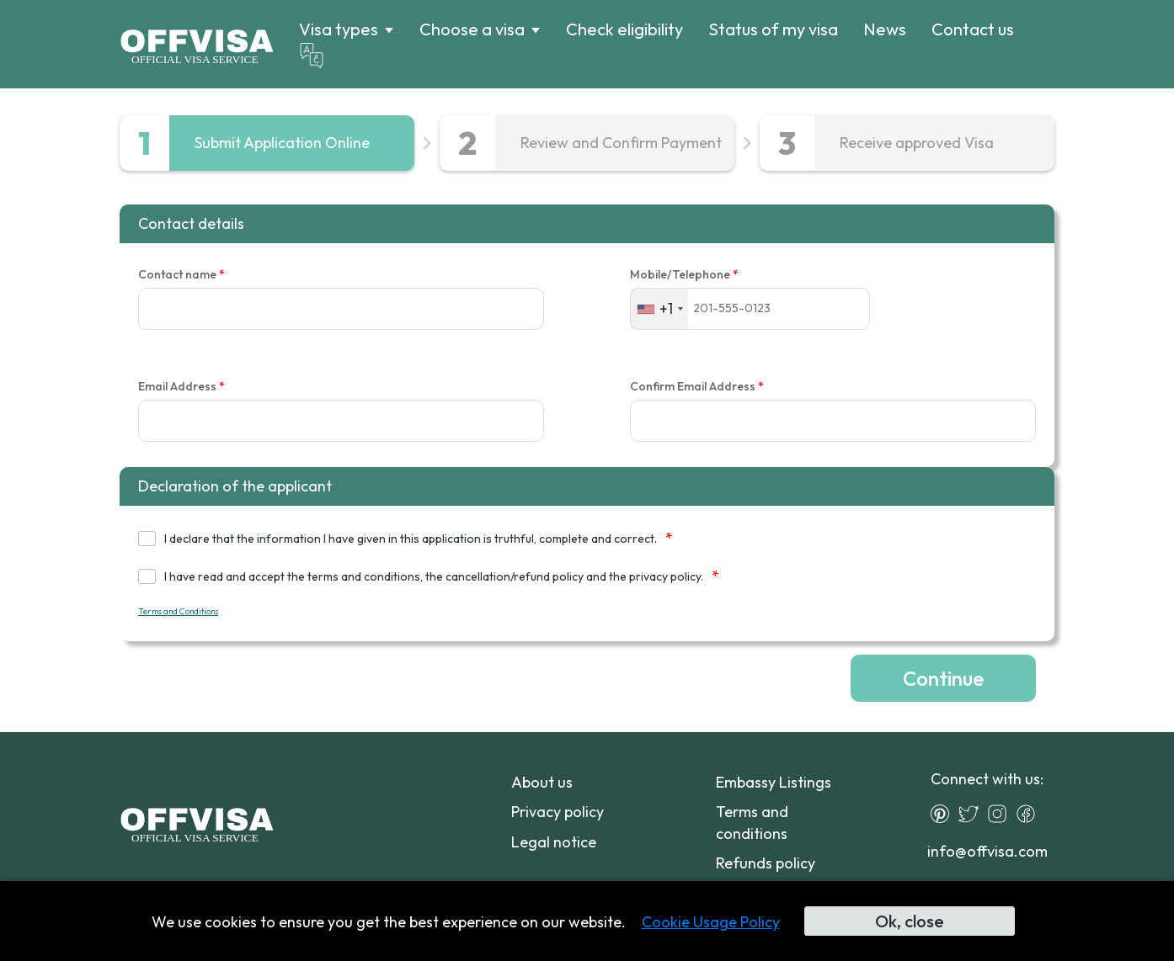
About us (542, 782)
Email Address (181, 386)
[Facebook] (1030, 814)
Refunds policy (765, 863)
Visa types (338, 29)
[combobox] (659, 308)
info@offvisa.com (987, 851)
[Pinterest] (944, 814)
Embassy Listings (773, 782)
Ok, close (909, 921)
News (884, 29)
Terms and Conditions (178, 611)
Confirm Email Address (697, 386)
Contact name (181, 274)
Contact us (972, 29)
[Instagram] (1001, 814)
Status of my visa (773, 29)
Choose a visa (472, 29)
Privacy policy (557, 811)
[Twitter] (972, 814)
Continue (943, 678)
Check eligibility (624, 29)
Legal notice (553, 842)
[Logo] (197, 44)
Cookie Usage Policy (711, 922)
